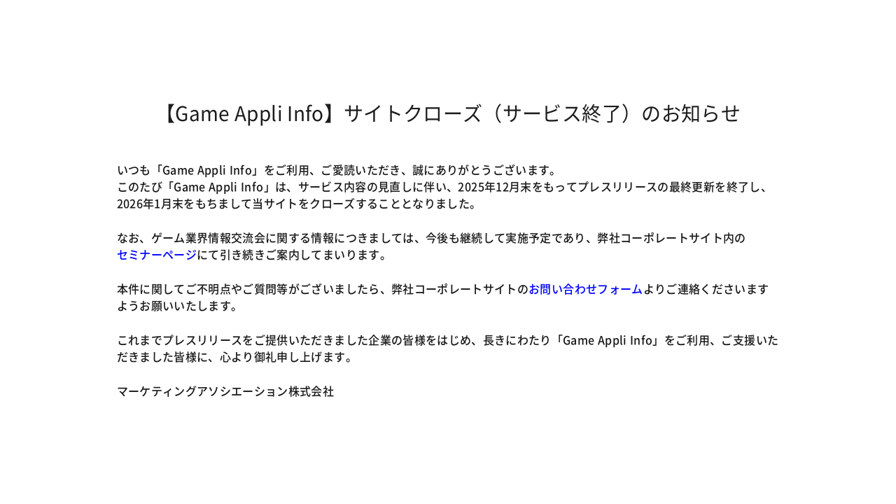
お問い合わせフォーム (585, 288)
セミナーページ (157, 254)
